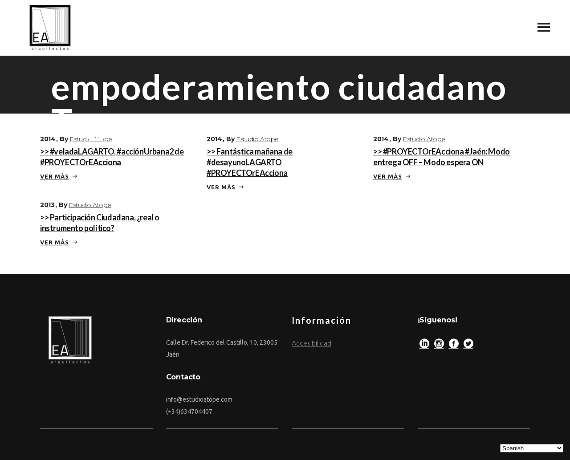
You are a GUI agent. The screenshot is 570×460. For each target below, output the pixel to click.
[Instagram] (439, 345)
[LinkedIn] (424, 345)
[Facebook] (454, 345)
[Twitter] (468, 345)
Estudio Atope (90, 139)
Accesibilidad (311, 342)
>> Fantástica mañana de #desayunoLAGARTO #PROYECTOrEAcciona (250, 162)
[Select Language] (531, 448)
